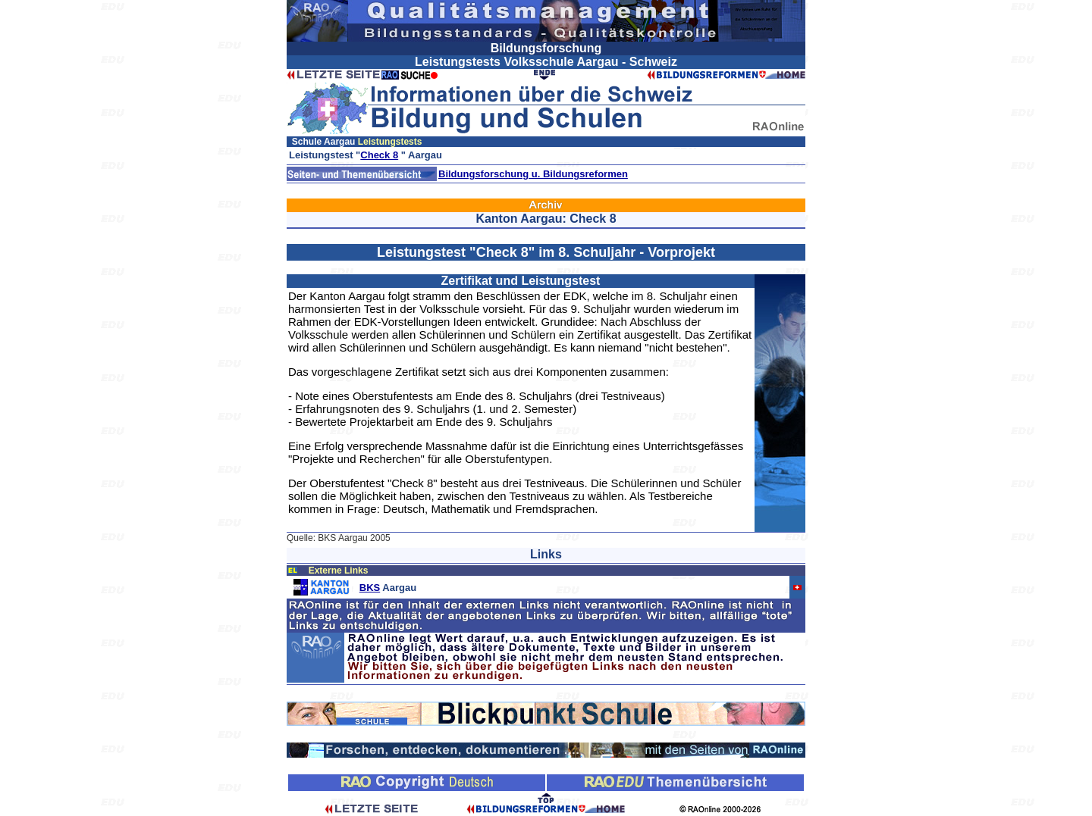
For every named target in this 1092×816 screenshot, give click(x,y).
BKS (369, 587)
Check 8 (379, 155)
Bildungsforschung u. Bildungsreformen (533, 174)
